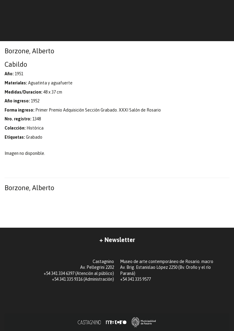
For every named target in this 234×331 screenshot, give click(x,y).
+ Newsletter (117, 239)
